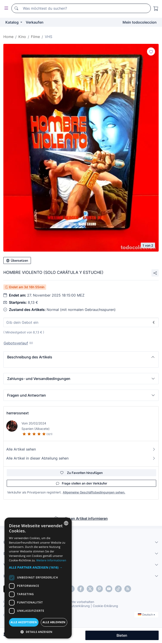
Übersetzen (17, 260)
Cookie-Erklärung (105, 606)
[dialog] (38, 578)
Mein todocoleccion (140, 22)
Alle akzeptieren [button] (24, 622)
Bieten (122, 635)
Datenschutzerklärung (73, 606)
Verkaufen (34, 22)
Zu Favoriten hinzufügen (81, 473)
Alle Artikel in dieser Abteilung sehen (81, 458)
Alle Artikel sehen (81, 449)
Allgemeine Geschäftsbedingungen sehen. (94, 492)
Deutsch (146, 614)
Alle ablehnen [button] (54, 622)
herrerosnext (17, 413)
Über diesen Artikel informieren (81, 518)
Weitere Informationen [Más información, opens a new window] (51, 560)
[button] (81, 357)
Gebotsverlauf (16, 343)
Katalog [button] (12, 22)
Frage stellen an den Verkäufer (81, 483)
